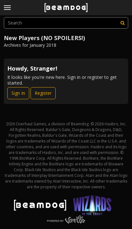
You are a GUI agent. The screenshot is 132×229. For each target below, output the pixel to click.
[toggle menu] (7, 7)
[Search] (122, 23)
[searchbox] (66, 23)
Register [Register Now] (43, 93)
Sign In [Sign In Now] (18, 93)
